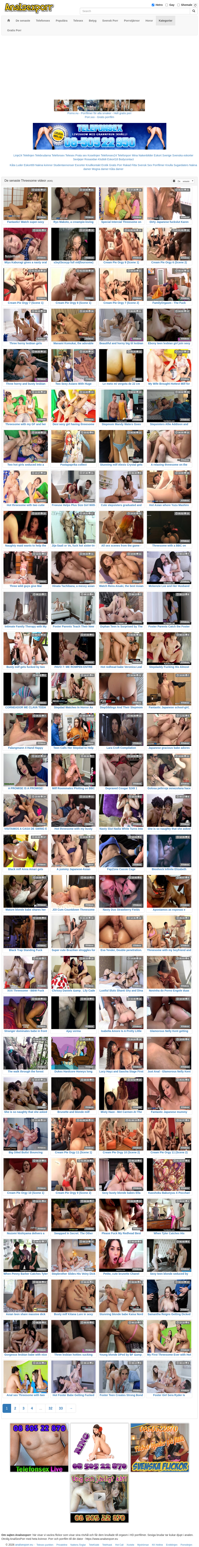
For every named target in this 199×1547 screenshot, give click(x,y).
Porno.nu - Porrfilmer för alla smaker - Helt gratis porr (99, 113)
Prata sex (81, 155)
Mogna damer (100, 169)
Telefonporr (124, 155)
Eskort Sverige (163, 155)
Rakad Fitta (130, 165)
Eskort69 (29, 165)
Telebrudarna (43, 155)
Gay (171, 4)
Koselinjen (93, 155)
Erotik (104, 165)
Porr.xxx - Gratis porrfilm (99, 117)
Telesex (69, 155)
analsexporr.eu (24, 1544)
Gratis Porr (115, 165)
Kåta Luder (16, 165)
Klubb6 (102, 159)
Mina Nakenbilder (142, 155)
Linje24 (17, 155)
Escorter (80, 165)
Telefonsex (58, 155)
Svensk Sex (145, 165)
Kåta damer (116, 169)
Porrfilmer (159, 165)
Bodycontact (126, 159)
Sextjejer (78, 159)
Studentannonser (63, 165)
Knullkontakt (93, 165)
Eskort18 (112, 159)
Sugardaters (181, 165)
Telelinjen (28, 155)
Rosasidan (90, 159)
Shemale (186, 4)
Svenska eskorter (182, 155)
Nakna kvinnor (44, 165)
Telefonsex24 (109, 155)
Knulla (169, 165)
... (40, 1408)
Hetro (159, 4)
